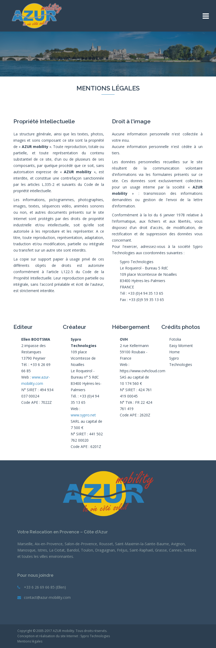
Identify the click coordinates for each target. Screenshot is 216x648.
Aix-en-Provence (49, 543)
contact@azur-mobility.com (47, 597)
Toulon (87, 550)
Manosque (26, 550)
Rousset (106, 543)
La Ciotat (57, 550)
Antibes (190, 550)
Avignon (178, 543)
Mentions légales (29, 641)
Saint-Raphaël (141, 550)
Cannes (175, 550)
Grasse (161, 550)
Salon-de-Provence (81, 543)
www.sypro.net (83, 414)
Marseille (25, 543)
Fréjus (122, 550)
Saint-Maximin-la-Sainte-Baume (142, 543)
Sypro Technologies (95, 636)
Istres (42, 550)
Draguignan (105, 550)
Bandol (73, 550)
